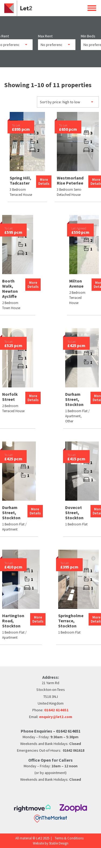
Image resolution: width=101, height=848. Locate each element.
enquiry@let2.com (55, 716)
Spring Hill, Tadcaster (20, 180)
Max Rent (45, 36)
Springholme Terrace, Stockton (70, 620)
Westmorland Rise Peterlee (70, 180)
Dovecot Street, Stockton (74, 512)
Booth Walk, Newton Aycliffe (10, 288)
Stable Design (58, 843)
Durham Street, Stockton (74, 399)
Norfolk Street (10, 396)
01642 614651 (56, 710)
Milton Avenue (76, 283)
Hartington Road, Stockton (13, 620)
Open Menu (91, 8)
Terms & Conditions (69, 838)
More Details (43, 181)
